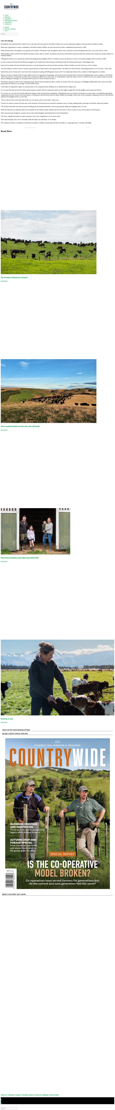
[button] (7, 27)
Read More (4, 281)
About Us (4, 1095)
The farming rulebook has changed (14, 277)
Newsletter (8, 22)
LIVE (7, 15)
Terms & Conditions (42, 1095)
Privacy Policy (54, 1095)
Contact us (8, 24)
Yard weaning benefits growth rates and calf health (20, 426)
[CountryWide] (59, 6)
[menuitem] (59, 15)
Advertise (11, 1095)
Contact (17, 1095)
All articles (8, 18)
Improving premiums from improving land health (20, 558)
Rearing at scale (7, 719)
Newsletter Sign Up (28, 1095)
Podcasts (8, 17)
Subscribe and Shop (11, 20)
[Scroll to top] (2, 1105)
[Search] (9, 34)
